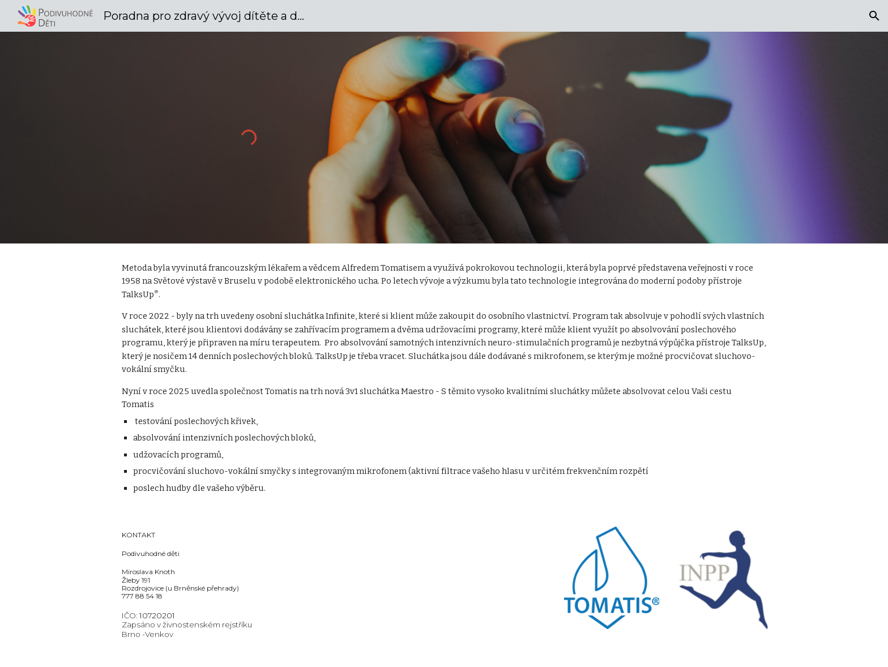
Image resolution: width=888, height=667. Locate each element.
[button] (874, 15)
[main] (444, 378)
